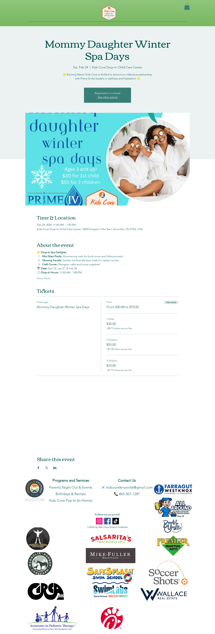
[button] (187, 6)
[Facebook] (107, 521)
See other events (108, 97)
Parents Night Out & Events (70, 487)
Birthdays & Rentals (71, 494)
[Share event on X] (46, 467)
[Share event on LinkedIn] (54, 467)
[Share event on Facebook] (38, 467)
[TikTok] (115, 521)
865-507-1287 (129, 494)
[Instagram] (99, 521)
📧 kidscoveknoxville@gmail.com (127, 487)
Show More (43, 278)
